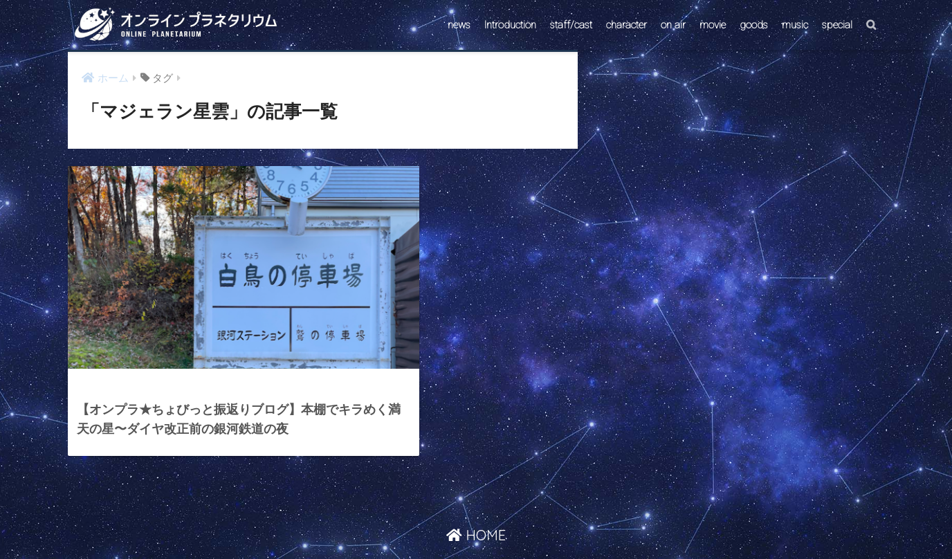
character (626, 25)
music (795, 25)
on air (673, 25)
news (459, 25)
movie (712, 25)
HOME (476, 492)
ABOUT (542, 522)
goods (754, 25)
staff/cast (571, 25)
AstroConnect (485, 522)
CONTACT (423, 522)
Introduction (510, 25)
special (837, 25)
